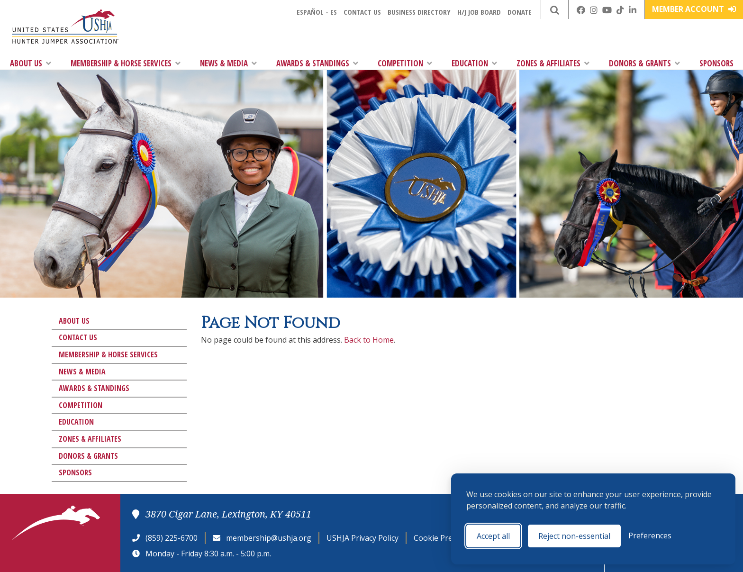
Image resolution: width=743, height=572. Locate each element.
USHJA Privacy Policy (362, 538)
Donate (519, 12)
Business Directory (419, 12)
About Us (30, 63)
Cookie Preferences (448, 538)
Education (474, 63)
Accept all (493, 536)
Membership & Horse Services (126, 63)
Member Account (694, 9)
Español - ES (317, 12)
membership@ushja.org (268, 538)
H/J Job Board (479, 12)
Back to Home (369, 340)
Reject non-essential (574, 536)
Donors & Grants (644, 63)
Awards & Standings (317, 63)
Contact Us (362, 12)
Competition (405, 63)
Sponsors (716, 63)
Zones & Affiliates (552, 63)
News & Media (228, 63)
